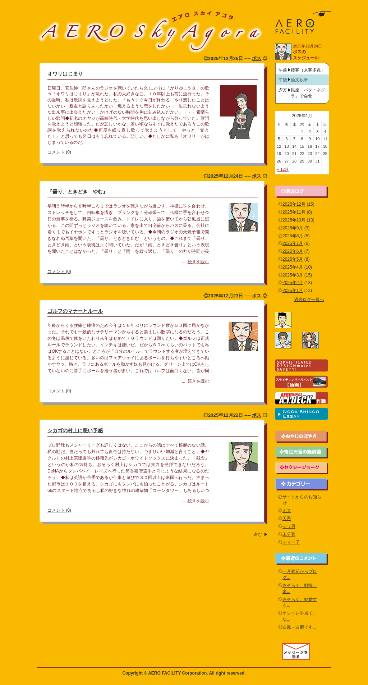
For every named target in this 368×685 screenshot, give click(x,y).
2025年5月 (292, 259)
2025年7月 (292, 243)
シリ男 (288, 526)
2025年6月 (292, 251)
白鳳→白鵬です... (299, 627)
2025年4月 (292, 267)
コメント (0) (59, 152)
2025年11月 (293, 212)
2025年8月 (292, 235)
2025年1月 (292, 290)
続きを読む (198, 261)
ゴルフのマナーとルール (75, 311)
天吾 (286, 518)
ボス (256, 58)
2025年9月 (292, 227)
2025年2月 (292, 282)
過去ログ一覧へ (309, 299)
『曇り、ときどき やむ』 (77, 192)
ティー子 (291, 542)
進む (257, 534)
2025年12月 (293, 204)
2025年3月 (292, 275)
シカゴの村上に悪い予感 (75, 430)
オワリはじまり (65, 74)
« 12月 (283, 169)
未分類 (288, 534)
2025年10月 (293, 220)
